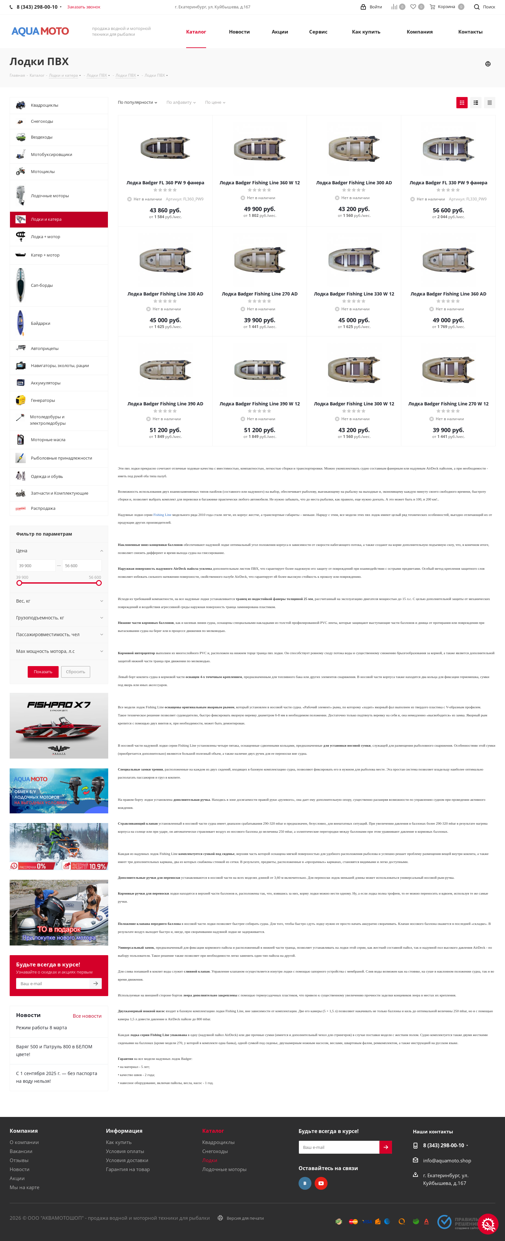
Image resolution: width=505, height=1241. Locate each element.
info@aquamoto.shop (447, 1160)
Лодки (209, 1160)
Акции (17, 1178)
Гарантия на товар (128, 1169)
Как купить (119, 1142)
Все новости (87, 1016)
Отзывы (19, 1160)
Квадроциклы (218, 1142)
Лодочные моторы (224, 1169)
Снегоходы (215, 1151)
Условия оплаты (125, 1151)
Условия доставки (127, 1160)
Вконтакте (305, 1183)
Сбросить (75, 671)
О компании (24, 1142)
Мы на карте (24, 1187)
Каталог (213, 1130)
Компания (24, 1130)
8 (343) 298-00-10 (443, 1145)
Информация (124, 1130)
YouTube (321, 1183)
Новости (20, 1169)
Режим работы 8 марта (41, 1027)
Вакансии (21, 1151)
